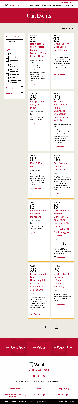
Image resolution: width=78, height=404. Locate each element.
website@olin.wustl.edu (55, 381)
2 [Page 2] (52, 327)
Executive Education (12, 70)
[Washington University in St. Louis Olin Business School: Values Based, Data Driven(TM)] (39, 370)
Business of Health (13, 65)
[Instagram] (44, 376)
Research (12, 77)
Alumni (11, 57)
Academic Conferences (13, 61)
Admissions (13, 54)
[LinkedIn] (39, 376)
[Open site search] (72, 5)
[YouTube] (34, 376)
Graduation (12, 74)
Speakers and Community (13, 81)
